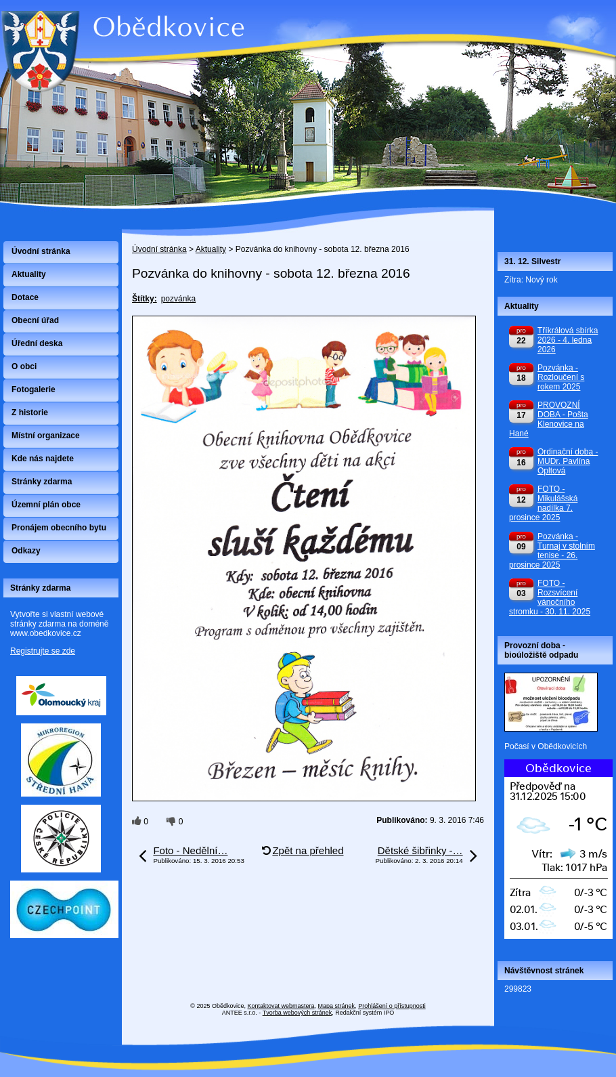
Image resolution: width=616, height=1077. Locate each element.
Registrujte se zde (42, 651)
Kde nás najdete (43, 458)
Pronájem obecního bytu (59, 527)
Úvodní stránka (159, 249)
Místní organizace (46, 435)
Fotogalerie (34, 389)
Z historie (30, 412)
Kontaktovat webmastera (281, 1005)
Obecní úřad (35, 320)
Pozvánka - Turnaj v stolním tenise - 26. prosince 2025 (552, 551)
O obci (24, 366)
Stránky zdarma (42, 481)
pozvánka (178, 298)
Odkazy (26, 550)
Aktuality (211, 249)
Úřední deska (37, 343)
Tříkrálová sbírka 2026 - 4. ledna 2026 (567, 340)
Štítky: (144, 298)
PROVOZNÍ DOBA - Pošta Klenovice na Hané (548, 419)
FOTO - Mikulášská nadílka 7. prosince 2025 (543, 503)
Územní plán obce (46, 504)
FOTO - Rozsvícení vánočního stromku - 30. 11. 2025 (549, 597)
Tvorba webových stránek (297, 1012)
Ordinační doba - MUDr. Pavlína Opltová (567, 461)
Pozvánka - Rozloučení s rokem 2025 (560, 377)
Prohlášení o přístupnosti (392, 1005)
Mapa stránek (336, 1005)
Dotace (25, 297)
